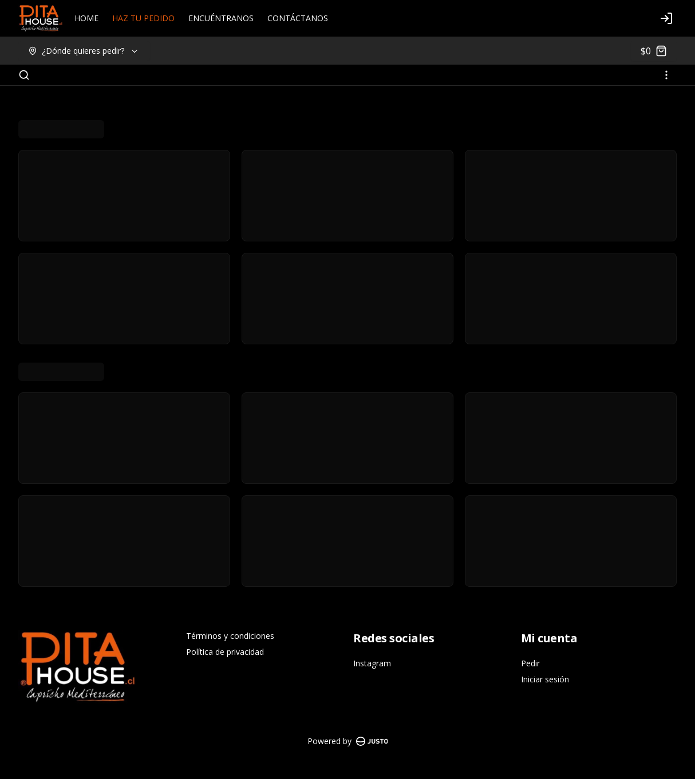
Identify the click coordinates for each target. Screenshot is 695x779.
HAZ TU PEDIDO (143, 18)
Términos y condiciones (230, 635)
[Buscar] (24, 75)
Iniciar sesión (545, 679)
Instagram (372, 663)
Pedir (530, 663)
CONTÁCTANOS (297, 18)
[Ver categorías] (666, 75)
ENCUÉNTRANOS (221, 18)
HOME (86, 18)
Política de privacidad (225, 651)
